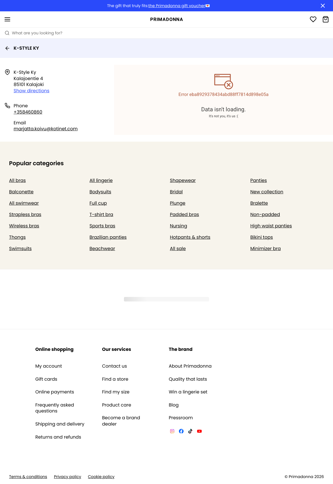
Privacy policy (67, 476)
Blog (174, 405)
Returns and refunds (58, 437)
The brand (181, 349)
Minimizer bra (265, 248)
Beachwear (102, 248)
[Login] (313, 19)
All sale (178, 248)
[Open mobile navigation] (7, 19)
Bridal (176, 191)
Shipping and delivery (60, 424)
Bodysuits (100, 191)
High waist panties (271, 226)
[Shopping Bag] (325, 19)
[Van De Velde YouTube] (199, 432)
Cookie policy (101, 476)
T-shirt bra (101, 214)
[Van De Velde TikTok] (190, 432)
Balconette (21, 191)
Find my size (116, 392)
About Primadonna (190, 366)
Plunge (177, 203)
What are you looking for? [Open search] (33, 33)
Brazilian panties (108, 237)
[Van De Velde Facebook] (181, 432)
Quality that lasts (188, 379)
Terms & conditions (28, 476)
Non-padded (265, 214)
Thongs (17, 237)
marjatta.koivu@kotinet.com (46, 128)
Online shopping (54, 349)
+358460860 (28, 112)
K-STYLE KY (22, 48)
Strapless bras (25, 214)
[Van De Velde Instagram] (172, 432)
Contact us (114, 366)
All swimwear (24, 203)
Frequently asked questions (54, 408)
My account (48, 366)
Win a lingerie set (188, 392)
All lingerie (101, 180)
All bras (17, 180)
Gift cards (46, 379)
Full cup (98, 203)
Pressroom (181, 418)
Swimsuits (20, 248)
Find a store (115, 379)
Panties (258, 180)
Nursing (178, 226)
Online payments (54, 392)
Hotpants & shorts (190, 237)
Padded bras (184, 214)
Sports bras (102, 226)
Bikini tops (261, 237)
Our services (116, 349)
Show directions (31, 90)
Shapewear (183, 180)
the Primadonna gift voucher (176, 6)
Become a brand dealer (121, 421)
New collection (266, 191)
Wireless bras (24, 226)
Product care (116, 405)
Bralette (259, 203)
